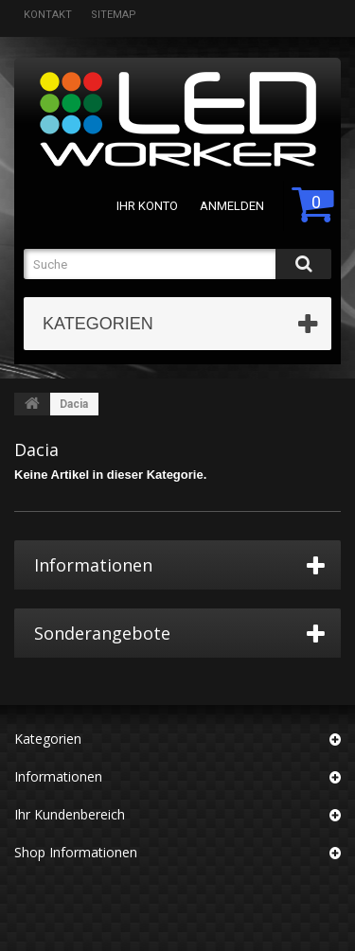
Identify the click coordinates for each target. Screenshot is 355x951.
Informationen (93, 565)
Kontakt (48, 15)
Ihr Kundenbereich (69, 814)
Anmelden (232, 206)
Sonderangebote (102, 633)
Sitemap (113, 15)
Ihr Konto (147, 206)
